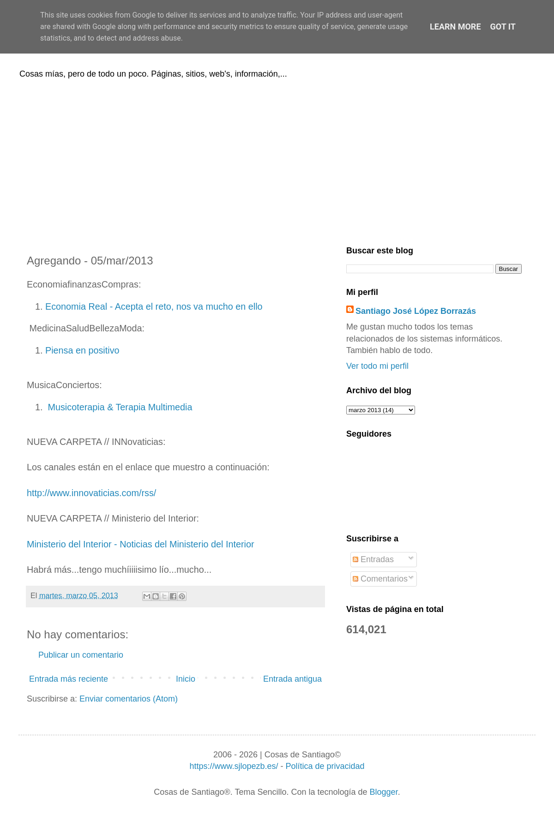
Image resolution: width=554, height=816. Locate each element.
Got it (503, 26)
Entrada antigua (292, 679)
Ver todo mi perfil (377, 366)
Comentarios (380, 578)
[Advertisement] (277, 160)
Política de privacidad (324, 766)
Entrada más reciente (68, 679)
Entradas (373, 559)
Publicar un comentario (80, 655)
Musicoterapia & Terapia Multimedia (118, 407)
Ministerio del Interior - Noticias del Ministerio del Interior (140, 544)
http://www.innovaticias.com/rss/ (91, 493)
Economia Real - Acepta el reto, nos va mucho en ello (154, 306)
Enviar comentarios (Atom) (128, 698)
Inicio (185, 679)
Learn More (455, 26)
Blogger (384, 792)
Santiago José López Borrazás (415, 311)
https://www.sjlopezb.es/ (233, 766)
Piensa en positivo (82, 350)
